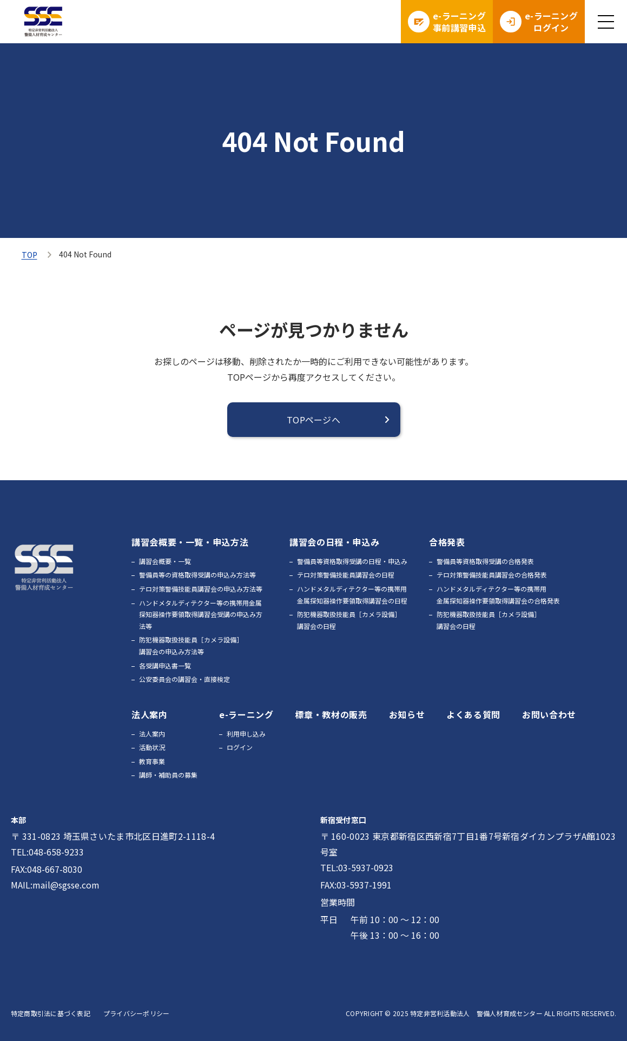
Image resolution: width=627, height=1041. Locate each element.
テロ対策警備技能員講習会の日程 (345, 574)
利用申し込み (246, 733)
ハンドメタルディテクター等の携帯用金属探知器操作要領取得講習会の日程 (352, 594)
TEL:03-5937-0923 (356, 867)
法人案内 (152, 733)
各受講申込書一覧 (165, 665)
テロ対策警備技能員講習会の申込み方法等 (200, 588)
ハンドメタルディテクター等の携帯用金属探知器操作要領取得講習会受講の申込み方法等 (200, 614)
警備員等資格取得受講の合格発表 (485, 561)
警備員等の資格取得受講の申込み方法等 (197, 574)
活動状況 (152, 747)
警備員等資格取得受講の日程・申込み (352, 561)
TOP (29, 254)
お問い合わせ (549, 714)
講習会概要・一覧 (165, 561)
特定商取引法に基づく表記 (50, 1013)
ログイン (240, 747)
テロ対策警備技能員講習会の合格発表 (492, 574)
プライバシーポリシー (136, 1013)
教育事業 (152, 761)
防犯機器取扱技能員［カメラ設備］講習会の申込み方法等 (191, 645)
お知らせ (407, 714)
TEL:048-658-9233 (47, 851)
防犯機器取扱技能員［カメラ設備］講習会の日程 (349, 620)
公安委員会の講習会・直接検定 (184, 679)
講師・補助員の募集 (168, 774)
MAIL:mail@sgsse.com (55, 884)
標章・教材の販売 (331, 714)
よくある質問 (473, 714)
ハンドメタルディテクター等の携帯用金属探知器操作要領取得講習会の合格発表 (498, 594)
